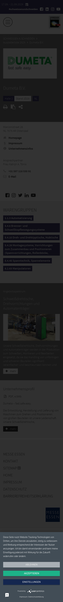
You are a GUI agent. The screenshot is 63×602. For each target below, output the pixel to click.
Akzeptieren (31, 573)
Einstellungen (31, 582)
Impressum (23, 597)
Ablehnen (31, 564)
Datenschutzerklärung (36, 597)
